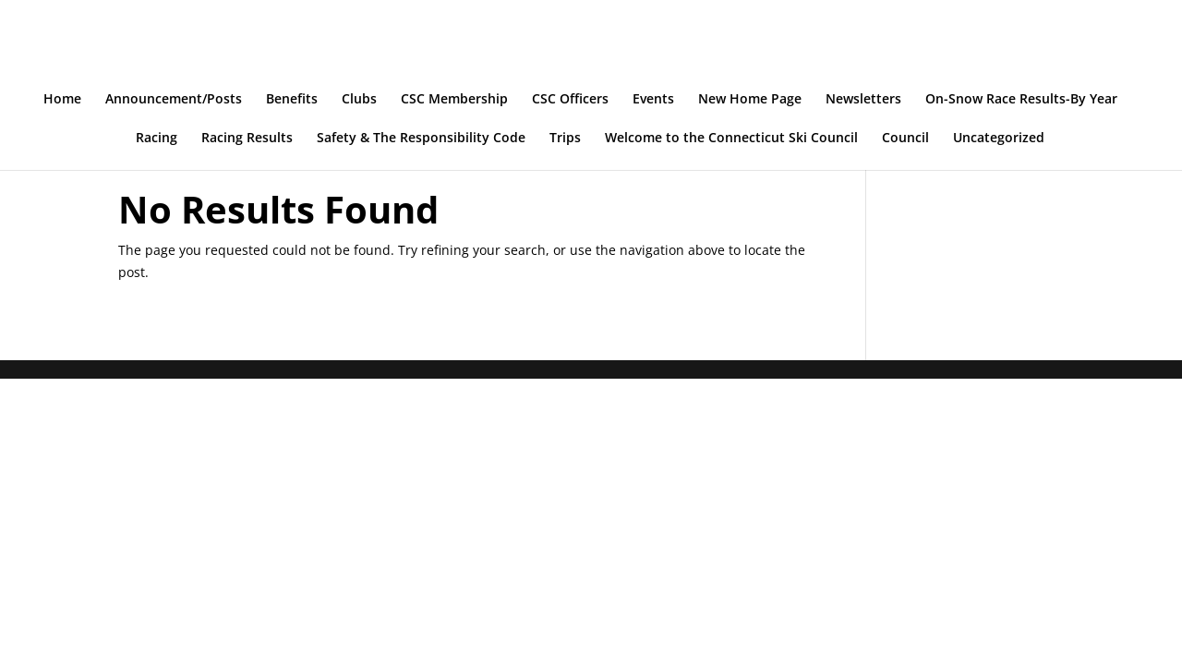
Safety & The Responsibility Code (421, 138)
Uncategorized (998, 138)
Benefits (292, 99)
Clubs (359, 99)
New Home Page (750, 99)
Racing (156, 138)
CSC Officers (570, 99)
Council (905, 138)
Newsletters (863, 99)
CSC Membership (454, 99)
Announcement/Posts (173, 99)
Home (62, 99)
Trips (565, 138)
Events (653, 99)
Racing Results (247, 138)
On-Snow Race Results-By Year (1021, 99)
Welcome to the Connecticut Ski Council (731, 138)
